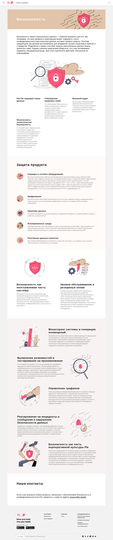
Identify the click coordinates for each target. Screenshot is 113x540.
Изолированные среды (40, 224)
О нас (62, 517)
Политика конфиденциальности (82, 523)
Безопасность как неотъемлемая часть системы (31, 288)
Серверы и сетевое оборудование (46, 174)
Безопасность (31, 18)
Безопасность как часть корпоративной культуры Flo (69, 445)
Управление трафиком (64, 388)
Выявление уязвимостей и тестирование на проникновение (40, 360)
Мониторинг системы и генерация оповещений (65, 331)
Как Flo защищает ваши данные (26, 98)
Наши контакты (30, 484)
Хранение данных (37, 211)
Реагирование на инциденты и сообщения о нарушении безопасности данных (39, 420)
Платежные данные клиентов (43, 238)
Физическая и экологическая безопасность (24, 121)
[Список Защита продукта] (56, 208)
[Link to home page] (10, 2)
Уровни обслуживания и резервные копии (77, 287)
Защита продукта (32, 165)
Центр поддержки (48, 519)
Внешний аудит (80, 97)
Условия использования (83, 520)
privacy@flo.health (78, 497)
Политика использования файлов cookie (83, 517)
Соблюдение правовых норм (53, 98)
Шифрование (35, 197)
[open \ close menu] (3, 2)
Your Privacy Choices (82, 527)
